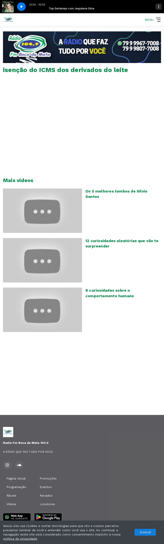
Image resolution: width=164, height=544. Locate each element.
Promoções (48, 478)
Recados (46, 495)
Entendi (145, 532)
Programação (16, 487)
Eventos (45, 487)
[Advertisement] (82, 375)
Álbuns (11, 495)
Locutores (47, 504)
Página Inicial (16, 478)
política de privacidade (20, 538)
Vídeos (11, 504)
